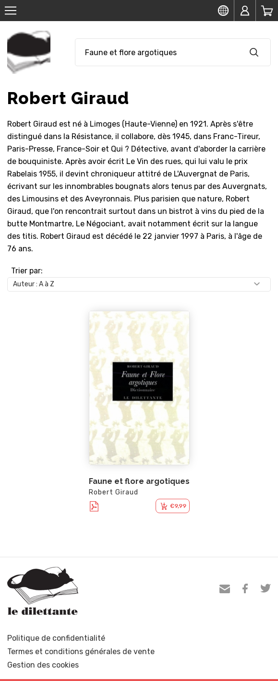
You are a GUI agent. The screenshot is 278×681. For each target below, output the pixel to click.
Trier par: (27, 270)
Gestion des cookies (43, 664)
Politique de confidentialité (56, 638)
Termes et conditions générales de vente (81, 651)
